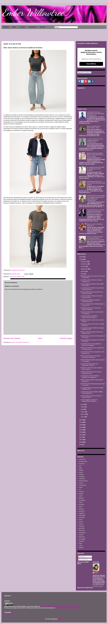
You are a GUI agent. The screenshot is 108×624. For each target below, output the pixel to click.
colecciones (12, 276)
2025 (81, 259)
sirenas (81, 534)
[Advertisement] (54, 34)
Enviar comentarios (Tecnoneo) (20, 342)
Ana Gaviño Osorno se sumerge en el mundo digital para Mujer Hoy (95, 113)
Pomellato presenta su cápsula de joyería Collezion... (90, 308)
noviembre (84, 264)
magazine (82, 513)
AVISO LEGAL (8, 614)
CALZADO (22, 27)
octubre (83, 266)
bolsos (81, 472)
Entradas (82, 556)
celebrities (82, 478)
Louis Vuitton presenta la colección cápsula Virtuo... (91, 396)
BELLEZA (42, 27)
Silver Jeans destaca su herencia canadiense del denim (90, 356)
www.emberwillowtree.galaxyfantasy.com (67, 608)
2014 (81, 442)
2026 (81, 257)
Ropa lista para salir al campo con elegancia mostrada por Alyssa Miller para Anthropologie (96, 198)
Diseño (19, 276)
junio (82, 404)
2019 (81, 432)
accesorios (82, 459)
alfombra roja (83, 461)
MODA (14, 27)
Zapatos (81, 547)
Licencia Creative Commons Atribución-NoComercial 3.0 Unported (60, 606)
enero (83, 416)
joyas (80, 506)
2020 (81, 429)
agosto (83, 271)
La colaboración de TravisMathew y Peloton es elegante (91, 344)
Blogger (60, 619)
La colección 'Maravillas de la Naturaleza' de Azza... (89, 364)
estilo (80, 496)
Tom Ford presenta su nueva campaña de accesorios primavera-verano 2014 (95, 211)
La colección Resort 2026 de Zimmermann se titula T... (88, 316)
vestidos (81, 541)
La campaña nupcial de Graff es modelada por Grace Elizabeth (95, 169)
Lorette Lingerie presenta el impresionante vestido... (88, 400)
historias (81, 504)
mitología (82, 517)
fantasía (81, 498)
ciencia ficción (83, 481)
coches (81, 483)
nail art (81, 521)
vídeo (80, 545)
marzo (83, 411)
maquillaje (82, 515)
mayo (83, 407)
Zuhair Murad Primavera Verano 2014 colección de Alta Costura (96, 183)
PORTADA (6, 27)
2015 (81, 439)
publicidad (82, 532)
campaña (81, 476)
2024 (81, 420)
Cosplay (81, 491)
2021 (81, 427)
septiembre (84, 269)
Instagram (14, 270)
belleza (81, 470)
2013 (81, 444)
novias (81, 524)
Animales (82, 463)
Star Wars (82, 537)
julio (82, 274)
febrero (83, 414)
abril (82, 409)
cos (80, 489)
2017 (81, 437)
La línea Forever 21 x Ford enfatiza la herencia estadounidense (95, 140)
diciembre (84, 261)
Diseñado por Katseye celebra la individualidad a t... (90, 300)
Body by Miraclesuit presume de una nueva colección (91, 292)
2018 (81, 434)
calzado (81, 474)
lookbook (82, 511)
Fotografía (82, 500)
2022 (81, 424)
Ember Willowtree (33, 12)
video (80, 543)
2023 (81, 422)
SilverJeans (21, 270)
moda (23, 276)
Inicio (40, 338)
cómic (81, 487)
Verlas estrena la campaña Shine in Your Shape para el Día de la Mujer (95, 154)
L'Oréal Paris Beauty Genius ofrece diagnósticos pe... (91, 372)
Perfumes (82, 530)
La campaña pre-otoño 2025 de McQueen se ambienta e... (89, 376)
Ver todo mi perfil (98, 586)
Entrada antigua (66, 338)
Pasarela (81, 526)
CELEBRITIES (32, 27)
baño (80, 468)
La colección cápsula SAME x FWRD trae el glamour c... (91, 392)
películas (81, 528)
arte (80, 466)
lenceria (81, 509)
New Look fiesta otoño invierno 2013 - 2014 (93, 127)
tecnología (82, 539)
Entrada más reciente (11, 338)
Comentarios (83, 559)
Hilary (96, 572)
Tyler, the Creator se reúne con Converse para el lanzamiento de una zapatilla (95, 238)
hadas (81, 502)
